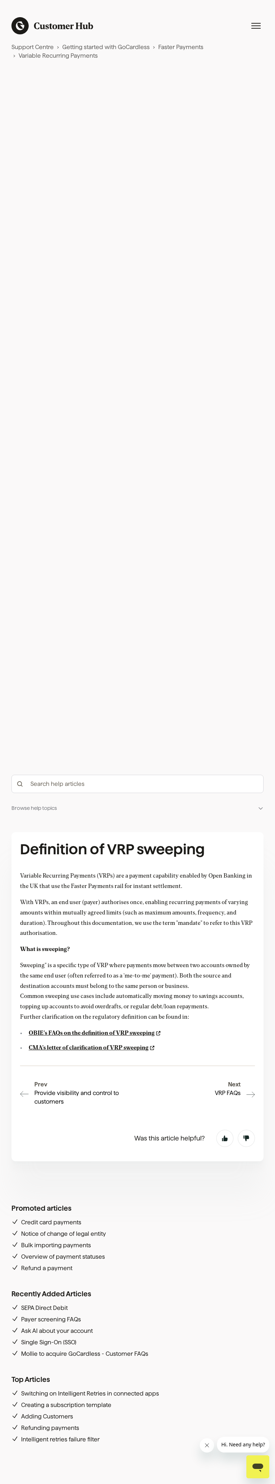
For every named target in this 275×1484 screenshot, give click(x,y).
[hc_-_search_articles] (137, 784)
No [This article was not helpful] (246, 1138)
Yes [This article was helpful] (224, 1138)
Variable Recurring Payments (58, 56)
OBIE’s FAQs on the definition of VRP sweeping (92, 1033)
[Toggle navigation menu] (256, 26)
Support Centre (32, 47)
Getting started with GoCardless (106, 47)
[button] (137, 808)
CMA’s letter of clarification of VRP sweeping (89, 1048)
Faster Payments (180, 47)
